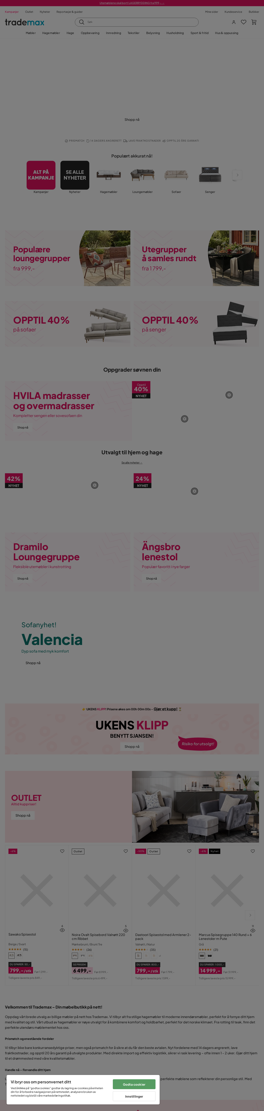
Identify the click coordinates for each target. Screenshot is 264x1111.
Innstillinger (134, 1096)
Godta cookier (134, 1084)
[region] (83, 1089)
